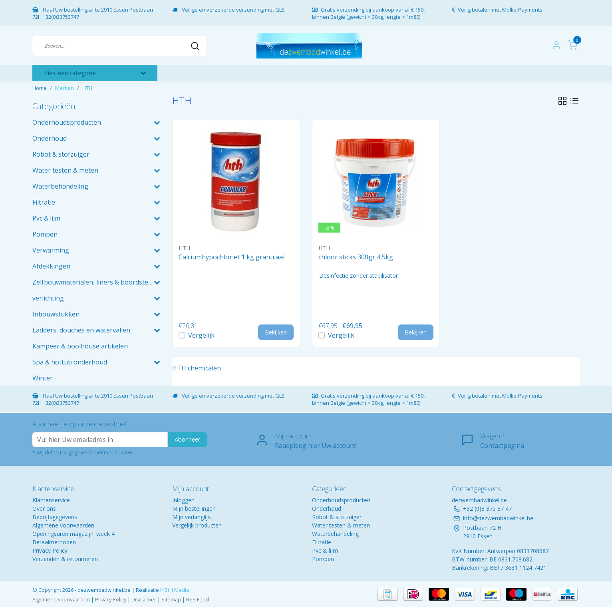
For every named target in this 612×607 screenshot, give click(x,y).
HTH (87, 88)
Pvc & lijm (325, 550)
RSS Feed (197, 599)
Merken (64, 88)
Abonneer (187, 439)
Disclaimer (143, 599)
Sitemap (171, 599)
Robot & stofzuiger (337, 517)
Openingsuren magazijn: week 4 (73, 533)
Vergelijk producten (197, 525)
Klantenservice (51, 500)
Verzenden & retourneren (65, 559)
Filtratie (321, 542)
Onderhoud (326, 508)
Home (39, 88)
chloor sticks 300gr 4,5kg (355, 257)
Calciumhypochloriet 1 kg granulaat (232, 257)
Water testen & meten (341, 525)
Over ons (44, 508)
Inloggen (183, 500)
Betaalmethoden (54, 542)
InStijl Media (174, 589)
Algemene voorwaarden (63, 525)
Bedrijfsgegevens (54, 517)
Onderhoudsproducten (341, 500)
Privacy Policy (50, 550)
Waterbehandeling (335, 533)
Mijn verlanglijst (192, 517)
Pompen (323, 559)
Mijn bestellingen (194, 508)
